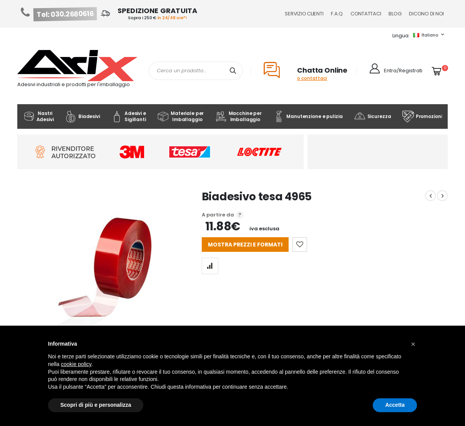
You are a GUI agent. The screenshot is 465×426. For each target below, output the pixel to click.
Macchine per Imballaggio (238, 116)
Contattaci (365, 13)
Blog (395, 13)
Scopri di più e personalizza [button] (95, 405)
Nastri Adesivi (38, 116)
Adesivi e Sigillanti (128, 116)
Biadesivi (82, 116)
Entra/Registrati (403, 70)
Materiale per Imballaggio (180, 116)
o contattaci (312, 78)
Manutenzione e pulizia (307, 116)
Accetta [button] (395, 405)
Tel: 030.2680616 (65, 14)
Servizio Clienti (304, 13)
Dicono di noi (426, 13)
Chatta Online (322, 70)
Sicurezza (372, 116)
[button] (413, 344)
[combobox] (196, 71)
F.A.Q (337, 13)
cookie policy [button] (76, 364)
